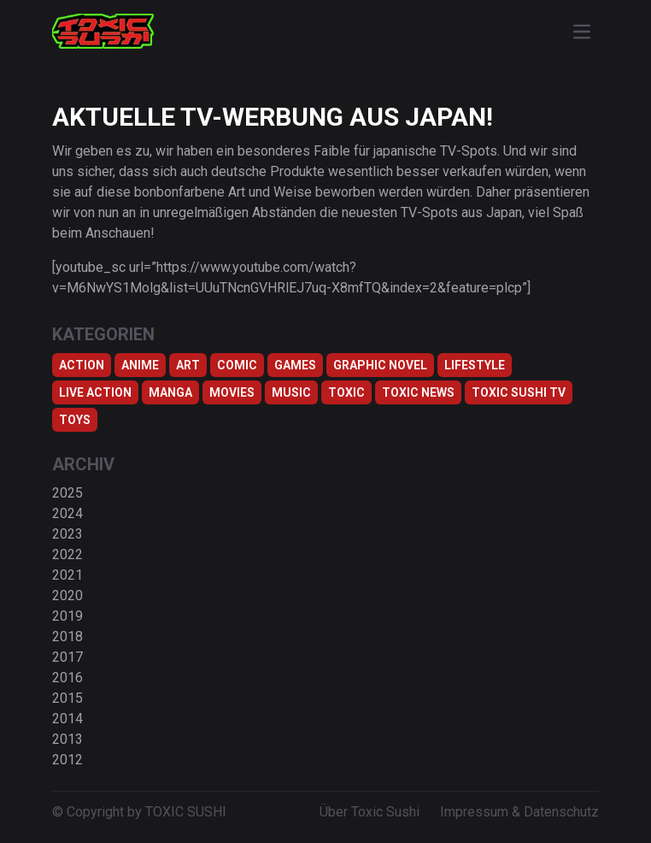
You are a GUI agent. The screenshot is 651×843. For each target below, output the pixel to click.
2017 (67, 657)
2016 (67, 677)
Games (295, 365)
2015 (67, 698)
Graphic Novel (380, 365)
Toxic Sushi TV (519, 392)
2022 (67, 554)
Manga (170, 392)
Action (81, 365)
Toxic (346, 392)
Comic (237, 365)
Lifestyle (474, 365)
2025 (67, 493)
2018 (67, 636)
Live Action (95, 392)
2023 (67, 534)
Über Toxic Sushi (369, 812)
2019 (67, 616)
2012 (67, 760)
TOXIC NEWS (418, 392)
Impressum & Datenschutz (519, 812)
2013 (67, 739)
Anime (140, 365)
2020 (67, 595)
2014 (67, 718)
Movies (232, 392)
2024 (67, 513)
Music (291, 392)
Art (188, 365)
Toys (75, 420)
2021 (67, 575)
